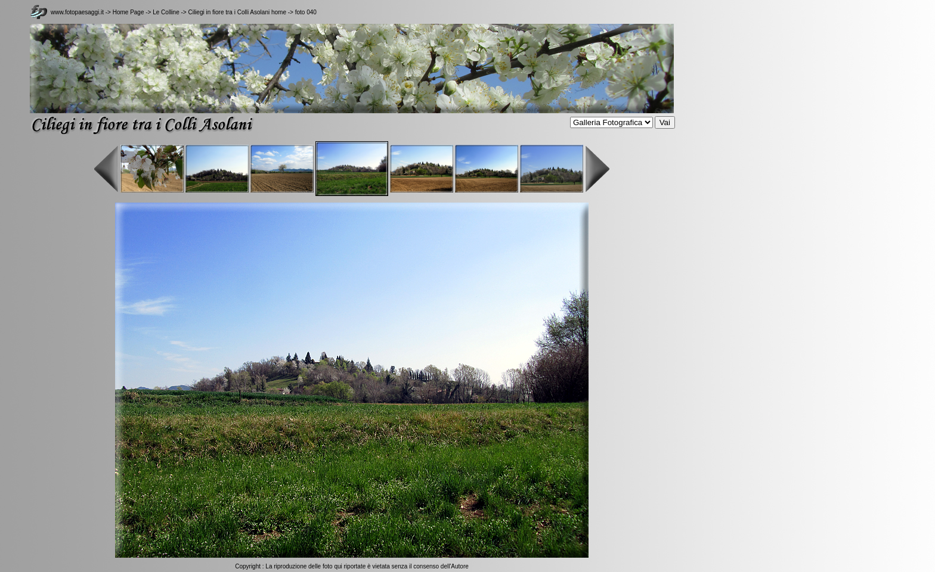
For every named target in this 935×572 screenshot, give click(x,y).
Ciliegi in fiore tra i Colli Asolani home (237, 12)
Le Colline (167, 12)
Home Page (128, 12)
